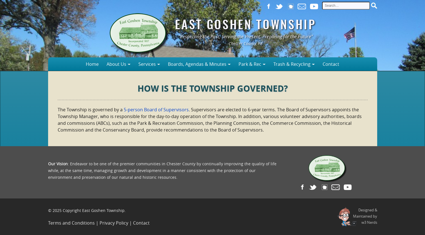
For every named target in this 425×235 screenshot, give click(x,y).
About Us (116, 64)
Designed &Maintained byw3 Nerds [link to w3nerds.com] (365, 216)
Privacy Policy (114, 223)
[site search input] (346, 6)
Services (147, 64)
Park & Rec (250, 64)
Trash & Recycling (292, 64)
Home (92, 64)
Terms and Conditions (71, 223)
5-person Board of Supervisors (156, 110)
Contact (331, 64)
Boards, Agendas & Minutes (197, 64)
